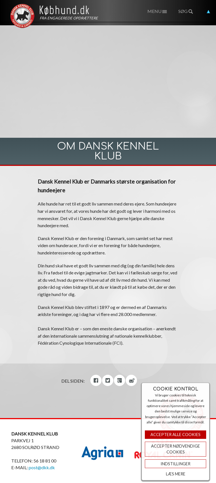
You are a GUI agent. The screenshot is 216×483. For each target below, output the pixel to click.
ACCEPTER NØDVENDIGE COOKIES (175, 449)
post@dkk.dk (42, 467)
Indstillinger (175, 463)
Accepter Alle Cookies (175, 434)
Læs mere (175, 473)
